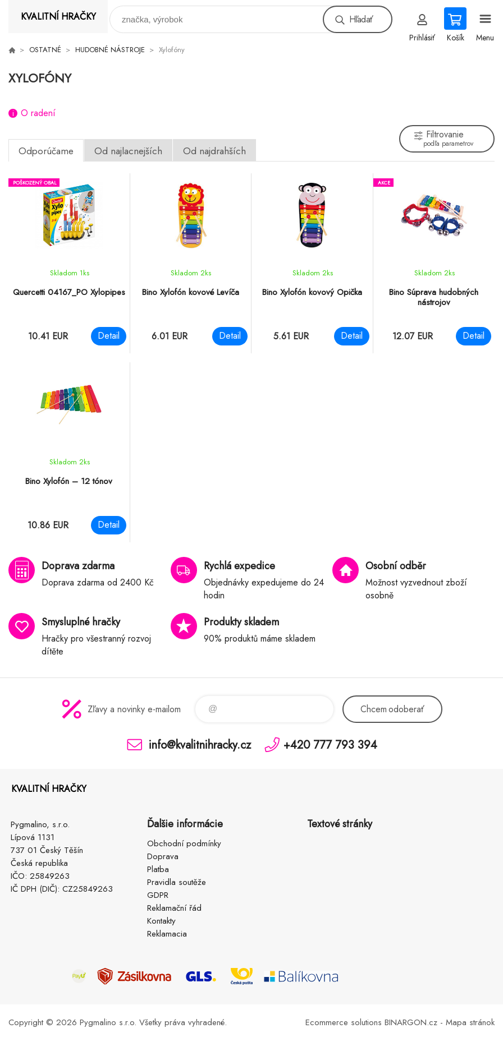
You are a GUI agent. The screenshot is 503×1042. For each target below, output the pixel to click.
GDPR (157, 895)
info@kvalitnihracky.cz (200, 744)
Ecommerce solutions (343, 1022)
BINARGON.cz (411, 1022)
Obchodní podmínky (184, 843)
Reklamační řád (174, 908)
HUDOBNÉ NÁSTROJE (110, 49)
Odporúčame (46, 151)
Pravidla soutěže (176, 882)
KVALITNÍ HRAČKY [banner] (58, 16)
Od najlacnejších (128, 151)
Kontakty (161, 921)
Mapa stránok (470, 1022)
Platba (158, 869)
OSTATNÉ (45, 49)
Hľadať (361, 19)
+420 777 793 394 (330, 744)
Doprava (163, 856)
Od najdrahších (214, 151)
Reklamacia (167, 934)
